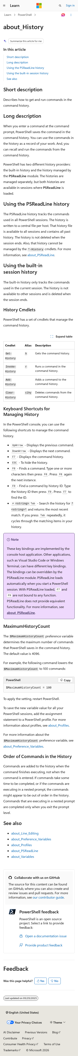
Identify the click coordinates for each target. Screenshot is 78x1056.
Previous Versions (36, 1032)
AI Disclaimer (11, 1032)
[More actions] (71, 15)
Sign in (70, 5)
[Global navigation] (4, 5)
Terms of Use (52, 1044)
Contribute (10, 1038)
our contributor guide (48, 897)
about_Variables (22, 856)
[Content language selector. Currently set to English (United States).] (22, 1012)
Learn (7, 15)
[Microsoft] (39, 5)
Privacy (26, 1038)
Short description (18, 57)
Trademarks (10, 1050)
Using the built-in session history (27, 73)
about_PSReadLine (40, 255)
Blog (55, 1032)
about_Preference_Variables (23, 746)
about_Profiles (58, 725)
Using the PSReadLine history (25, 68)
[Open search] (60, 5)
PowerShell (25, 15)
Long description (17, 62)
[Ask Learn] (63, 15)
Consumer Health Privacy (19, 1044)
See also (12, 79)
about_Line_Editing (24, 833)
